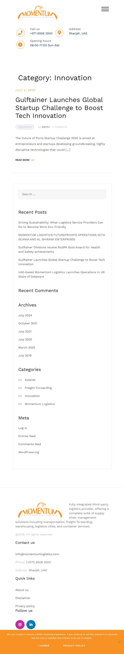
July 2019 (25, 355)
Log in (22, 428)
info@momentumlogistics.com (37, 554)
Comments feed (29, 444)
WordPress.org (28, 452)
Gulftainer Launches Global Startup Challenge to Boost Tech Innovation (59, 107)
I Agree (43, 645)
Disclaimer (22, 598)
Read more (24, 160)
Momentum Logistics (40, 404)
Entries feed (27, 436)
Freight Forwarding (38, 388)
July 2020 (25, 339)
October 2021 (27, 323)
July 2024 (25, 315)
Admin (46, 126)
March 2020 (26, 347)
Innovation (25, 127)
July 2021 (24, 331)
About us (21, 590)
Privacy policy (25, 606)
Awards (30, 380)
